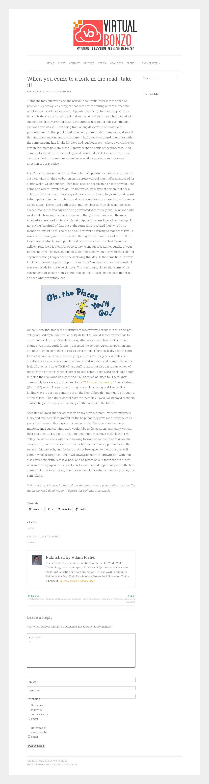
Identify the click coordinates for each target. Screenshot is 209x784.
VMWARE (88, 63)
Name (33, 682)
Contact (74, 63)
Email (34, 690)
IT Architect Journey (96, 382)
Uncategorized (49, 536)
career (32, 542)
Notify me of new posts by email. (39, 732)
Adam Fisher (63, 91)
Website (34, 699)
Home (50, 63)
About (62, 63)
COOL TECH (116, 63)
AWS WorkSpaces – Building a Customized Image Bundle (54, 597)
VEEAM (102, 63)
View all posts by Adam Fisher (76, 580)
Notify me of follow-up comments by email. (39, 712)
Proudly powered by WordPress (47, 760)
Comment (35, 639)
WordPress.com (67, 764)
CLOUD (130, 63)
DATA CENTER (150, 63)
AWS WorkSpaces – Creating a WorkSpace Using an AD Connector (108, 598)
